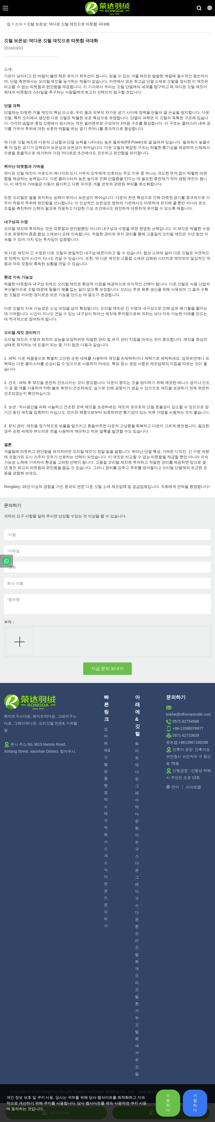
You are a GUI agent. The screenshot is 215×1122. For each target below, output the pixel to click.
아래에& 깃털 (107, 750)
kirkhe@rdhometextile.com (188, 714)
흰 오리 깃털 (137, 940)
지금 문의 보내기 (107, 668)
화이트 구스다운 (137, 849)
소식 (18, 24)
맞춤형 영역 (106, 785)
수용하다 (168, 1102)
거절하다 (195, 1102)
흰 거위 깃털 (137, 1018)
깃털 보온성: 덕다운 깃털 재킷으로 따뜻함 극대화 (68, 24)
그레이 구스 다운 (137, 898)
